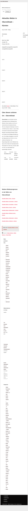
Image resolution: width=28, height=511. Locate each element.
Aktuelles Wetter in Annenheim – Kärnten (9, 201)
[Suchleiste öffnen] (3, 11)
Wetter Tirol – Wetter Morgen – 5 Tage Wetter (7, 461)
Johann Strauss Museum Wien (7, 248)
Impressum (6, 495)
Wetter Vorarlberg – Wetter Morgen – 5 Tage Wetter (7, 472)
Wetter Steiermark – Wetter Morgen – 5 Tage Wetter (8, 449)
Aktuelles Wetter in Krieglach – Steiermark (8, 256)
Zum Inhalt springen (4, 1)
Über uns (5, 501)
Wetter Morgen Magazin (7, 413)
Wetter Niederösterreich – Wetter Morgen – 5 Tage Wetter (9, 421)
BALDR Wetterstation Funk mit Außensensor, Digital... (6, 366)
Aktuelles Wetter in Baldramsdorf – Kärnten (10, 210)
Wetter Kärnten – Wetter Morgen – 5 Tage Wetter (7, 403)
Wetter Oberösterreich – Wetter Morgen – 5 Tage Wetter (8, 429)
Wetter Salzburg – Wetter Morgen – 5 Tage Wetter (7, 439)
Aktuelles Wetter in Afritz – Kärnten (8, 198)
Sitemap (5, 499)
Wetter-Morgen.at (6, 7)
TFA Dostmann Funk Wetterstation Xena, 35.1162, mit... (6, 327)
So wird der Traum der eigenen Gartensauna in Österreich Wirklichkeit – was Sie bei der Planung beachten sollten (8, 270)
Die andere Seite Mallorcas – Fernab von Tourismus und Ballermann (8, 286)
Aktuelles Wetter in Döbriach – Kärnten (9, 221)
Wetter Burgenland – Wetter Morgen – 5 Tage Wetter (8, 391)
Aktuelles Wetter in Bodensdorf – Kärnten (10, 218)
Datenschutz (6, 497)
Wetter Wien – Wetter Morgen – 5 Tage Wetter (7, 484)
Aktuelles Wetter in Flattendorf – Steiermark (8, 298)
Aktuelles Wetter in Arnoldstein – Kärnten (9, 204)
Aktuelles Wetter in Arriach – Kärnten (9, 207)
